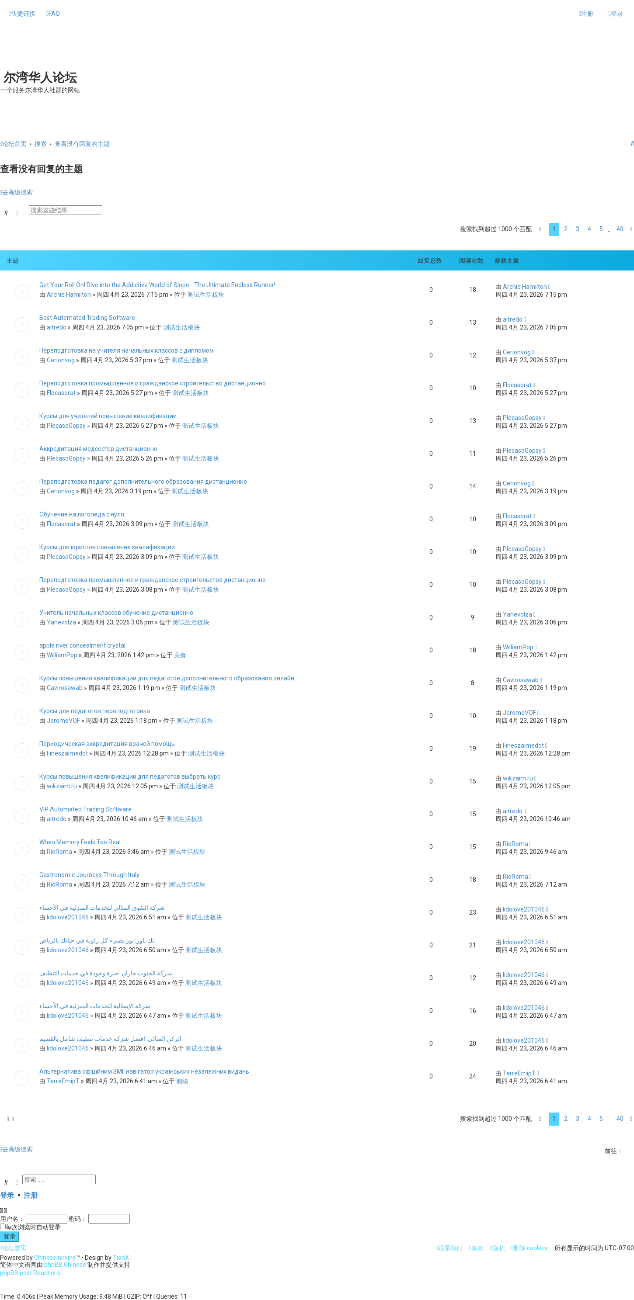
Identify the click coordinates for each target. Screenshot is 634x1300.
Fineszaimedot (67, 752)
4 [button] (589, 228)
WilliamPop (62, 654)
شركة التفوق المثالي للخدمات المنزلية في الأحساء (102, 906)
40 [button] (620, 228)
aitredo (56, 326)
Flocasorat (61, 391)
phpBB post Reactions (30, 1272)
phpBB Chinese (65, 1264)
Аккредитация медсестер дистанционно (98, 447)
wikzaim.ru (62, 785)
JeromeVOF (63, 719)
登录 (7, 1194)
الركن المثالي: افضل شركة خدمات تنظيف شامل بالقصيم (110, 1037)
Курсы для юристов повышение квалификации (107, 546)
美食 (180, 654)
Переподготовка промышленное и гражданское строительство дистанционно (152, 382)
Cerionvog (61, 359)
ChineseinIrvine (55, 1257)
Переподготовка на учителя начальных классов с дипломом (126, 349)
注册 (31, 1194)
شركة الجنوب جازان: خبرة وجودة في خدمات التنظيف (105, 972)
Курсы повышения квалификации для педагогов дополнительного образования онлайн (166, 677)
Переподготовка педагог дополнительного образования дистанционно (143, 480)
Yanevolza (61, 621)
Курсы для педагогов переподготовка (94, 710)
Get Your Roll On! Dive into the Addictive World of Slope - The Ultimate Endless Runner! (157, 284)
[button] (540, 229)
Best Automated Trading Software (87, 316)
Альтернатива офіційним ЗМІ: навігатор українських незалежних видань (144, 1070)
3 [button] (577, 228)
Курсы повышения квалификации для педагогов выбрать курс (129, 775)
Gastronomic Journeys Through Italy (89, 873)
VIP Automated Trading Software (85, 808)
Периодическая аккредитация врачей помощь (107, 742)
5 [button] (601, 228)
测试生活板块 (206, 293)
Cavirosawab (65, 686)
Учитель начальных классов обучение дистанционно (116, 611)
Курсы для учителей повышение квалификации (108, 415)
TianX (121, 1257)
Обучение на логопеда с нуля (81, 513)
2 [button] (566, 228)
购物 (182, 1080)
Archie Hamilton (69, 293)
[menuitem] (53, 13)
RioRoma (59, 850)
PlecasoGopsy (66, 424)
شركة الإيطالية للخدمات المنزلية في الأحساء (94, 1005)
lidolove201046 (68, 916)
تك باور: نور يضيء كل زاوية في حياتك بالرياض (96, 939)
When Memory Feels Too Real (80, 841)
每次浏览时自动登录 (33, 1226)
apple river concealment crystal (82, 644)
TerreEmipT (63, 1080)
